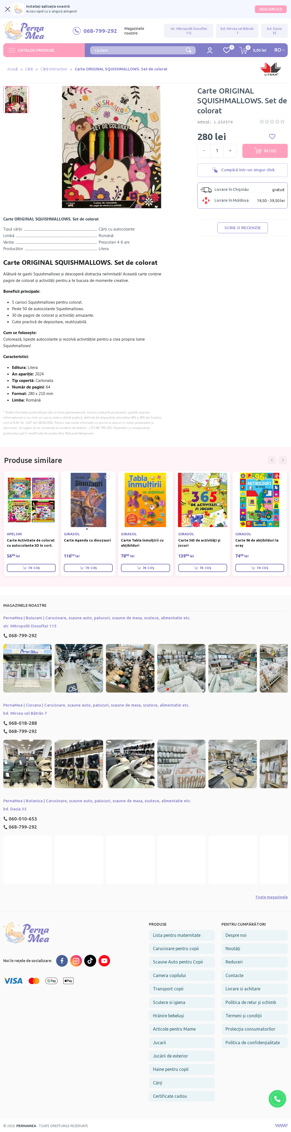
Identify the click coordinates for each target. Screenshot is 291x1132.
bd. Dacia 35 (274, 31)
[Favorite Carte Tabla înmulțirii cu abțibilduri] (165, 478)
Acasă (12, 69)
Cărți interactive (54, 69)
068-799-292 (20, 635)
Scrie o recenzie (242, 227)
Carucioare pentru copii (176, 948)
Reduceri (234, 961)
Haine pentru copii (171, 1069)
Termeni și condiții (244, 1015)
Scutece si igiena (169, 1002)
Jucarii (159, 1042)
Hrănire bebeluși (168, 1015)
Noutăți (233, 948)
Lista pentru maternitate (177, 935)
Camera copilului (169, 975)
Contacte (234, 975)
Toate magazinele (271, 897)
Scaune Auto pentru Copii (178, 961)
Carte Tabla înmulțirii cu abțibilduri (142, 542)
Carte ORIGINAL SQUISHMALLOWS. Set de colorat (121, 69)
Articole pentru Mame (174, 1029)
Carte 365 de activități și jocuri (199, 542)
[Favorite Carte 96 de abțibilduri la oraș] (279, 478)
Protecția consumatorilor (250, 1029)
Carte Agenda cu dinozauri (87, 540)
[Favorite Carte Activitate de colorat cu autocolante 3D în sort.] (50, 478)
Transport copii (168, 988)
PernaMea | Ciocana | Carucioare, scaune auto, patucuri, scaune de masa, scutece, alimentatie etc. (96, 705)
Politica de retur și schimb (251, 1002)
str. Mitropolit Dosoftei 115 (189, 31)
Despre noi (236, 935)
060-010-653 (20, 818)
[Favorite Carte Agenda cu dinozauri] (107, 478)
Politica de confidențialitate (253, 1042)
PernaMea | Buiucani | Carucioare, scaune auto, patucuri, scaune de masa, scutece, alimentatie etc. (96, 617)
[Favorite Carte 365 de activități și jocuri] (222, 478)
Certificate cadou (170, 1096)
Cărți (30, 69)
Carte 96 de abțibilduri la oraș (257, 542)
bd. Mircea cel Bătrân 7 (237, 31)
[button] (272, 460)
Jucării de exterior (170, 1055)
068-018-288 (20, 723)
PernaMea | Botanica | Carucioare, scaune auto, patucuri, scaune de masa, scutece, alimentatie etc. (97, 800)
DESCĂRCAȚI (270, 9)
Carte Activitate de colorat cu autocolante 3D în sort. (31, 542)
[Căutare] (188, 49)
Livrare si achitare (243, 988)
